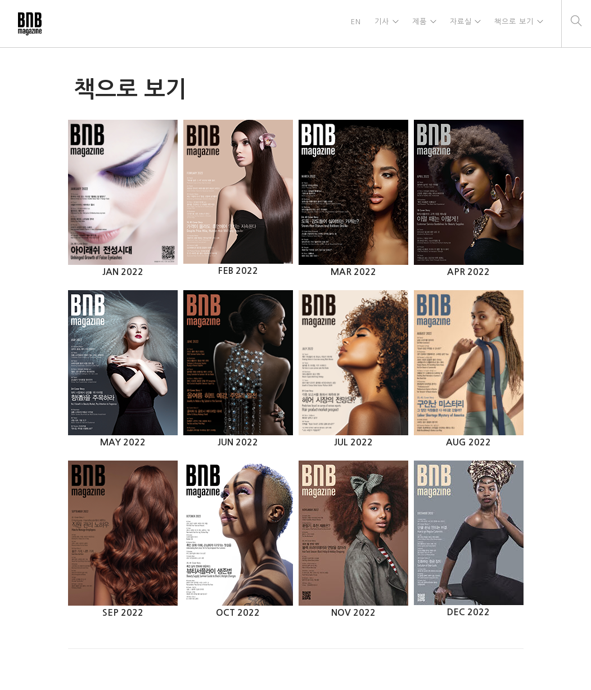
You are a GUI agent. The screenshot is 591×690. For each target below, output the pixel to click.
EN (353, 23)
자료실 (459, 23)
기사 (379, 23)
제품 (417, 23)
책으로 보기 (513, 23)
